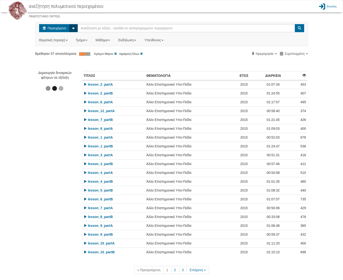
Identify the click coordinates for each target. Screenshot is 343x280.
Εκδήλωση (127, 40)
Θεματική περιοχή (54, 40)
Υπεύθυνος (154, 40)
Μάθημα (103, 40)
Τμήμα (82, 40)
